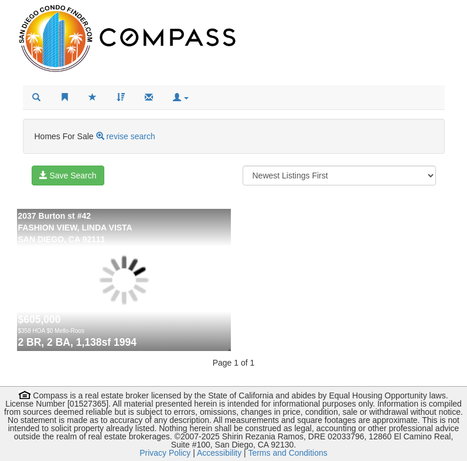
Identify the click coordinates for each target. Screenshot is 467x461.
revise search (130, 136)
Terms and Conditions (287, 452)
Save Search (68, 175)
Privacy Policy (164, 452)
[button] (181, 97)
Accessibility (219, 452)
